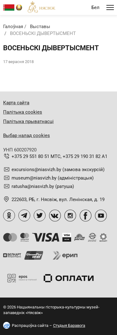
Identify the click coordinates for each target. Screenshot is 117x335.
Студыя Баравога (69, 325)
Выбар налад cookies (26, 135)
